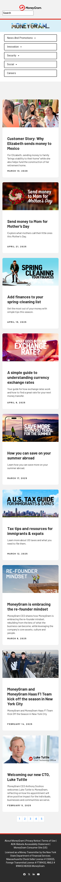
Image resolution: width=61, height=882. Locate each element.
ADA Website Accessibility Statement (30, 844)
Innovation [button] (13, 46)
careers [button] (11, 73)
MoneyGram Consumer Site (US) (30, 847)
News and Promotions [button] (20, 37)
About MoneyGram (14, 840)
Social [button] (10, 64)
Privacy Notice (33, 840)
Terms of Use (48, 840)
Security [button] (11, 55)
